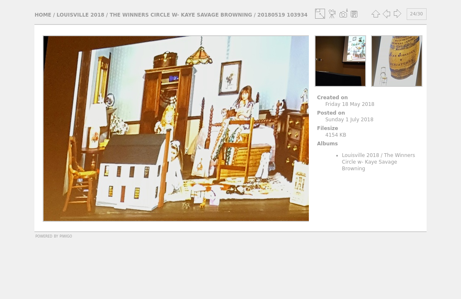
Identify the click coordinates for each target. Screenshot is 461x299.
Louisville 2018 (80, 15)
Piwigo (66, 236)
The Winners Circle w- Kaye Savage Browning (180, 15)
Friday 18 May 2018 (349, 104)
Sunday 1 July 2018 (349, 120)
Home (42, 15)
